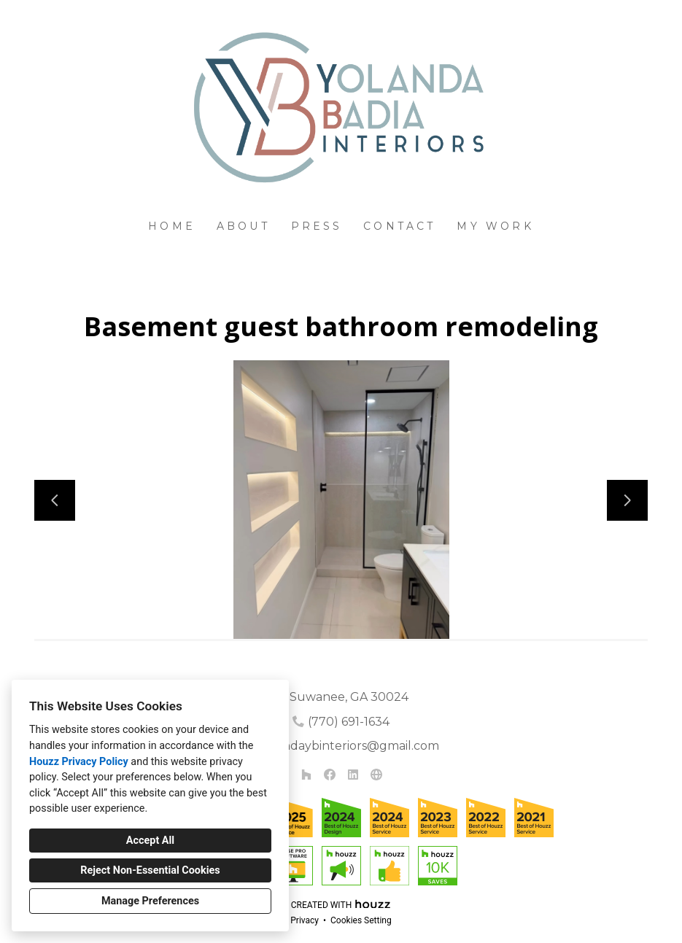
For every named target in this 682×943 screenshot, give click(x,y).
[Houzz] (306, 774)
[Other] (376, 774)
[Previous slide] (54, 500)
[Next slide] (627, 500)
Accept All (150, 840)
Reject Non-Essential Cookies (150, 870)
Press (317, 226)
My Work (495, 226)
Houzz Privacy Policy (78, 762)
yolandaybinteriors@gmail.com (348, 746)
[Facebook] (329, 774)
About (243, 226)
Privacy (304, 920)
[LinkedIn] (353, 774)
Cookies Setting (361, 920)
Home (171, 226)
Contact (399, 226)
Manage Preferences (150, 901)
